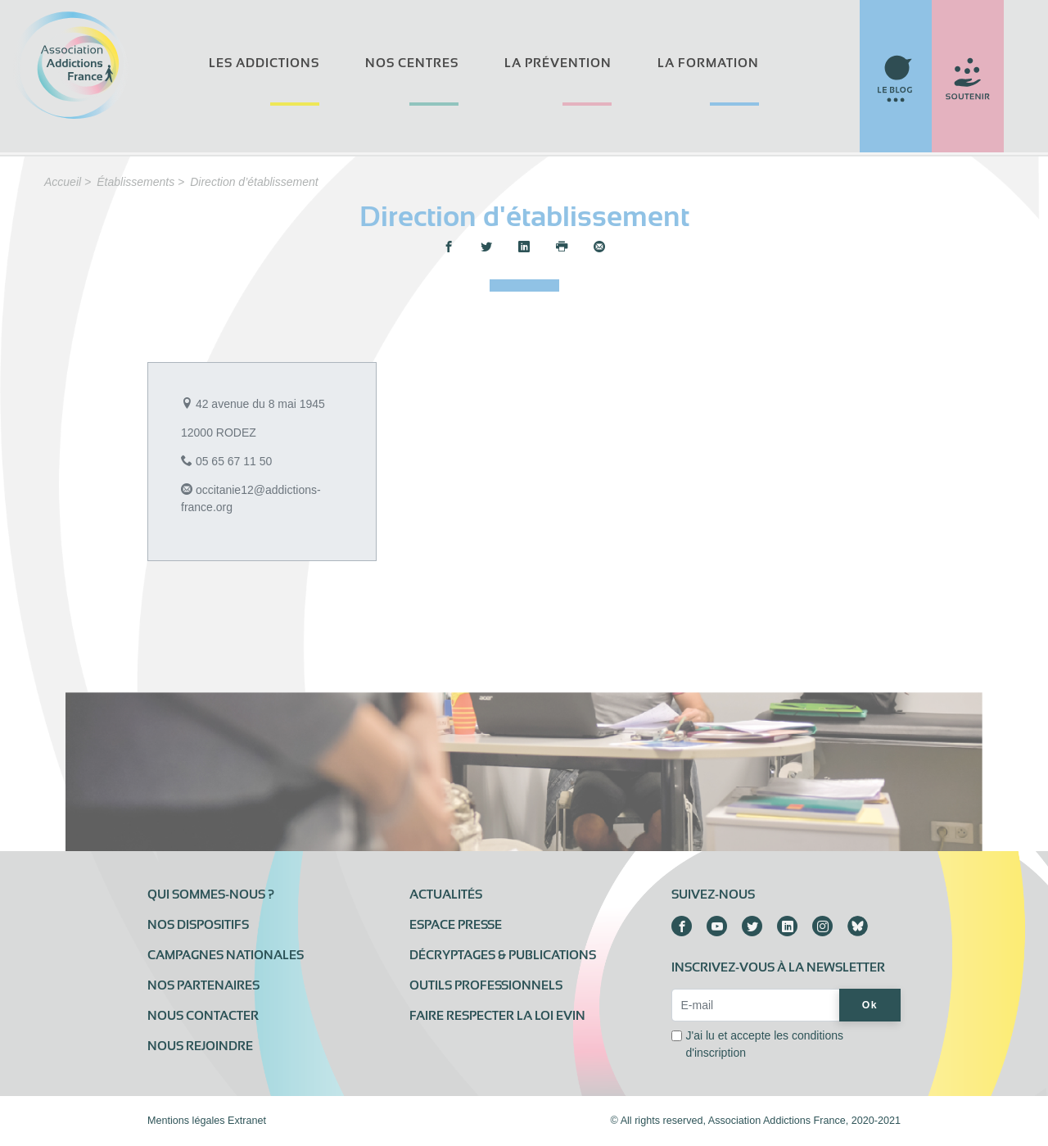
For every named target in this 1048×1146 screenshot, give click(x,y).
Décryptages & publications (502, 955)
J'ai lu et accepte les (764, 1044)
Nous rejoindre (200, 1046)
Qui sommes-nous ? (210, 894)
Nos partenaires (203, 985)
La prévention (558, 63)
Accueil (62, 181)
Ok (870, 1005)
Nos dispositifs (198, 924)
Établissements (135, 181)
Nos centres (411, 63)
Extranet (247, 1120)
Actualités (445, 894)
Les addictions (264, 63)
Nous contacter (203, 1015)
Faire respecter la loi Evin (497, 1015)
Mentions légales (186, 1120)
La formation (708, 63)
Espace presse (455, 924)
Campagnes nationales (225, 955)
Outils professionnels (485, 985)
